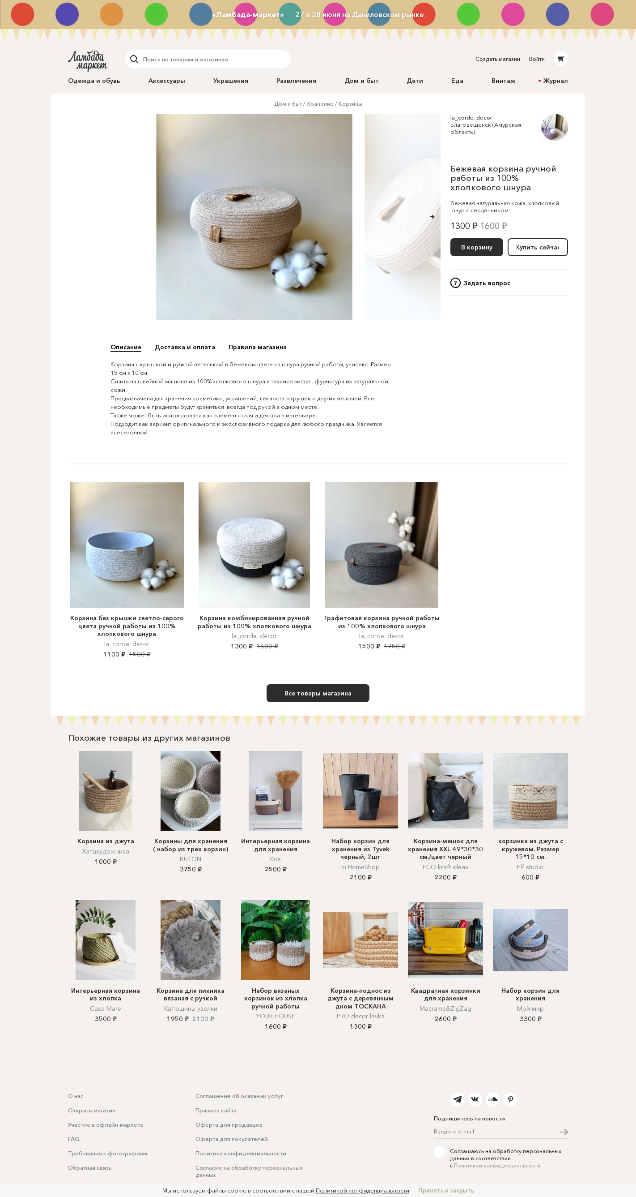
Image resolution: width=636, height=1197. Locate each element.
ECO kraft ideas (445, 867)
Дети (415, 81)
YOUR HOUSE (275, 1016)
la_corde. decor (471, 117)
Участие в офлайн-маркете (106, 1124)
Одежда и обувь (94, 81)
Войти (537, 59)
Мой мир (530, 1008)
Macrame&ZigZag (445, 1008)
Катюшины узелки (190, 1008)
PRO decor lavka (361, 1016)
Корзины (350, 103)
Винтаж (503, 81)
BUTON (190, 859)
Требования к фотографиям (107, 1153)
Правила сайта (216, 1110)
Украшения (230, 81)
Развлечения (296, 81)
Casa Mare (105, 1008)
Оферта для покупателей (231, 1138)
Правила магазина (258, 347)
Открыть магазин (91, 1110)
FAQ (74, 1138)
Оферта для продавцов (229, 1124)
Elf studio (530, 867)
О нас (76, 1095)
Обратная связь (90, 1167)
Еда (457, 81)
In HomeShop (360, 867)
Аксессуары (166, 81)
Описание (125, 347)
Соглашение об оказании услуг (239, 1095)
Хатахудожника (105, 851)
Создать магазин (497, 59)
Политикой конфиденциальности (497, 1165)
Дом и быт (361, 81)
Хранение (320, 103)
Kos (275, 859)
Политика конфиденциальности (240, 1153)
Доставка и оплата (185, 347)
